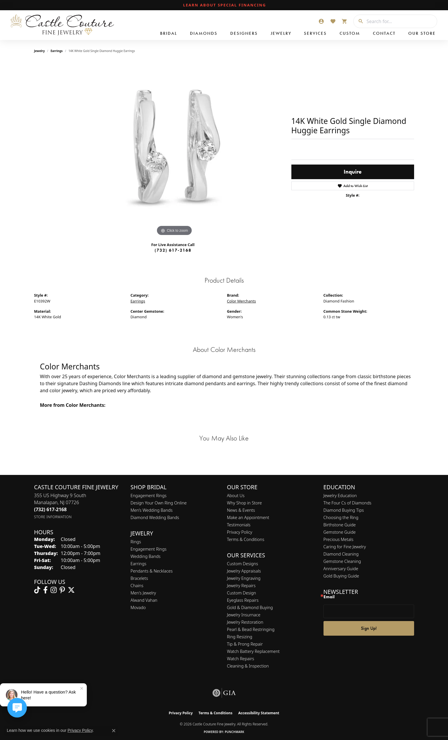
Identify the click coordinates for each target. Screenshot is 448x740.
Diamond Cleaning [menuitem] (341, 554)
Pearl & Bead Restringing (251, 629)
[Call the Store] (50, 509)
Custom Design (241, 593)
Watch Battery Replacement (253, 651)
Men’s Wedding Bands (152, 510)
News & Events (241, 510)
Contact (384, 33)
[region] (174, 149)
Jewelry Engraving (244, 578)
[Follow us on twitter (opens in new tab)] (71, 590)
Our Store (422, 33)
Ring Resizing (239, 636)
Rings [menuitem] (136, 541)
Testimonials (239, 525)
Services (315, 33)
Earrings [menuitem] (138, 563)
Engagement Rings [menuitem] (149, 549)
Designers (244, 33)
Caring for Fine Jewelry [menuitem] (345, 546)
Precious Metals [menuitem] (339, 539)
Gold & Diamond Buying (250, 607)
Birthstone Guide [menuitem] (340, 525)
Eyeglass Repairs (243, 600)
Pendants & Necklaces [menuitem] (152, 571)
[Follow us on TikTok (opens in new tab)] (37, 590)
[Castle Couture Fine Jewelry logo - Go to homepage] (61, 25)
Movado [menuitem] (138, 607)
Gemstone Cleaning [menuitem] (342, 561)
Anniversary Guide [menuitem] (341, 568)
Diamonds (203, 33)
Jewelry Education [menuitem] (340, 495)
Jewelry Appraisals (244, 571)
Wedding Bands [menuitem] (146, 556)
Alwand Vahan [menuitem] (144, 600)
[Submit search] (358, 21)
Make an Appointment (248, 517)
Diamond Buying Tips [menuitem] (344, 510)
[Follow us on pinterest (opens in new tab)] (62, 590)
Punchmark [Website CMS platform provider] (234, 732)
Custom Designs (242, 563)
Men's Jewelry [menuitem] (143, 593)
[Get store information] (53, 516)
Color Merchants (241, 301)
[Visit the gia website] (224, 693)
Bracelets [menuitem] (139, 578)
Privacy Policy (239, 532)
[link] (224, 5)
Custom (350, 33)
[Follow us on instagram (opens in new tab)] (54, 590)
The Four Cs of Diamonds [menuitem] (347, 503)
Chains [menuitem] (137, 585)
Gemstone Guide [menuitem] (340, 532)
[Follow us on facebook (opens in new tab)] (45, 590)
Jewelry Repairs (241, 585)
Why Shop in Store (244, 503)
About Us (236, 495)
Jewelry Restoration (245, 622)
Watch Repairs (240, 658)
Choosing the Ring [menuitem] (341, 517)
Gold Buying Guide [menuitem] (341, 576)
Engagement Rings (149, 495)
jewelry (39, 51)
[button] (321, 21)
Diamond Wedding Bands (155, 517)
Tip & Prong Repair (245, 644)
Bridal (168, 33)
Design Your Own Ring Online (159, 503)
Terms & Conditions (245, 539)
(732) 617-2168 (173, 250)
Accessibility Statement (258, 712)
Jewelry (281, 33)
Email (329, 597)
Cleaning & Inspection (248, 666)
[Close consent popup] (113, 730)
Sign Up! (369, 628)
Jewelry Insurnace (243, 615)
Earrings (57, 51)
